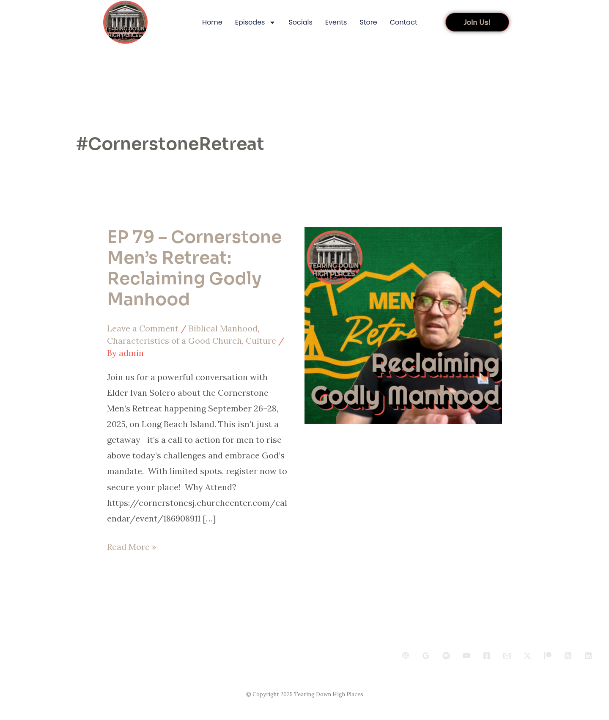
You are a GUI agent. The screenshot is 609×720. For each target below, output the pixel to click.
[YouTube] (466, 655)
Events (336, 22)
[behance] (405, 655)
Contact (403, 22)
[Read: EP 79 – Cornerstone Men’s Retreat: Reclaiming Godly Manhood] (403, 324)
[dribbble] (446, 655)
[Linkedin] (588, 655)
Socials (300, 22)
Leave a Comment (142, 328)
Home (212, 22)
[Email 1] (507, 655)
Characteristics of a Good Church (174, 340)
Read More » (131, 545)
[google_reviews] (426, 655)
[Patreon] (547, 655)
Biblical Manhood (223, 328)
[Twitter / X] (527, 655)
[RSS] (568, 655)
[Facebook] (487, 655)
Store (368, 22)
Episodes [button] (255, 22)
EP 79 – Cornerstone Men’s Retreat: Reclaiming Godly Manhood (194, 268)
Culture (261, 340)
